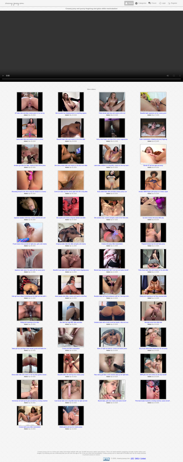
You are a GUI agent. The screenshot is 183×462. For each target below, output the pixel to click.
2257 (132, 458)
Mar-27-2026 (155, 115)
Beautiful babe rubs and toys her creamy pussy (71, 374)
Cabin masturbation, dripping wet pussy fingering (153, 139)
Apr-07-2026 (73, 219)
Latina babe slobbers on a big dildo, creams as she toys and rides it (113, 165)
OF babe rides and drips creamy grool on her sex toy (29, 113)
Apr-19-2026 (155, 350)
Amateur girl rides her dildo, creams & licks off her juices (30, 165)
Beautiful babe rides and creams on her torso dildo (71, 139)
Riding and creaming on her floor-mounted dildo (153, 296)
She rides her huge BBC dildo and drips (71, 322)
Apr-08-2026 (155, 219)
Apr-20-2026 (73, 376)
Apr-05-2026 (155, 167)
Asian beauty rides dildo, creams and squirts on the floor (71, 296)
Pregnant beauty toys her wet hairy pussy (153, 244)
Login (162, 3)
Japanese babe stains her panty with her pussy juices (30, 270)
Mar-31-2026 (114, 141)
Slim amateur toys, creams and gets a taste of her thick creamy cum (113, 217)
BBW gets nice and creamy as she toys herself (153, 374)
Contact (143, 458)
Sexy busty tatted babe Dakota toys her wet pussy (153, 348)
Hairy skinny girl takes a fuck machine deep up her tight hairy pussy (113, 374)
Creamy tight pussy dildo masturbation (30, 427)
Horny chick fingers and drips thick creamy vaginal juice (112, 139)
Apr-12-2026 (114, 272)
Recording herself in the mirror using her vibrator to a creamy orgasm (31, 191)
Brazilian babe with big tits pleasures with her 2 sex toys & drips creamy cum (115, 296)
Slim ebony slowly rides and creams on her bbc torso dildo (71, 165)
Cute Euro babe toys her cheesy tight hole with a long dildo (71, 191)
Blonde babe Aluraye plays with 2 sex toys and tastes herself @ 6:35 (113, 270)
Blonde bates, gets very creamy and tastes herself (112, 401)
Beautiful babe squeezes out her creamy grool (153, 113)
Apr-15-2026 (31, 324)
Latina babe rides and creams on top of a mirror (29, 139)
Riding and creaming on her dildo (29, 322)
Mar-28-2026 (32, 141)
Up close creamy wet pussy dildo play (153, 217)
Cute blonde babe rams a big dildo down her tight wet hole (71, 401)
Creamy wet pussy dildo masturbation (112, 244)
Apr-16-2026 (155, 324)
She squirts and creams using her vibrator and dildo (70, 217)
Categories (140, 3)
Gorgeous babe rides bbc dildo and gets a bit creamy (71, 244)
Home (129, 3)
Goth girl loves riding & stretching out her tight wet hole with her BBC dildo (32, 296)
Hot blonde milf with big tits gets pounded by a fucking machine (29, 401)
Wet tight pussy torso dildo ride (153, 322)
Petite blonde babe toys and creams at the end (112, 113)
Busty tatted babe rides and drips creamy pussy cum (112, 191)
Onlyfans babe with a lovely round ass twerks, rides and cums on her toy (114, 322)
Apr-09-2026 (31, 246)
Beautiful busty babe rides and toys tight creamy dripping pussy (71, 270)
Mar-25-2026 (32, 115)
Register (172, 3)
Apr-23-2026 (155, 402)
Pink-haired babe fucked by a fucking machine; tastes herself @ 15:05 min (156, 401)
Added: (26, 115)
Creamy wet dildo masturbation (71, 348)
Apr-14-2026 (114, 298)
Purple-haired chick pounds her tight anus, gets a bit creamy (30, 244)
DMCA (137, 458)
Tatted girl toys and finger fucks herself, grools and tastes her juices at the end (34, 348)
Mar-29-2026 (73, 141)
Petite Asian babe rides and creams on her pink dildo (153, 270)
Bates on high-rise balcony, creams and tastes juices (112, 348)
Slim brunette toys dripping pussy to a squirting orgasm (70, 113)
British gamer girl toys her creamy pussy (71, 427)
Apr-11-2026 (73, 246)
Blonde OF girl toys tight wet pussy (153, 165)
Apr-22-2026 (73, 402)
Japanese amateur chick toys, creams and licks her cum (29, 217)
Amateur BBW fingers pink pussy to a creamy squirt (153, 191)
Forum (152, 3)
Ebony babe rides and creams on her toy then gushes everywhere (30, 374)
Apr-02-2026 (155, 141)
